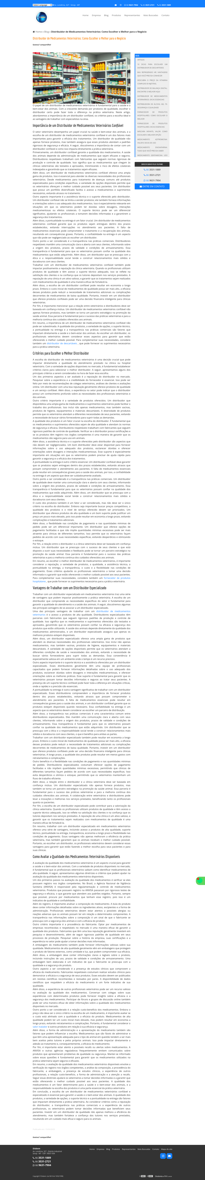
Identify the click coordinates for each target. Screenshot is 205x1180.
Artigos (140, 60)
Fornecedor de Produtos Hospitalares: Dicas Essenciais (152, 125)
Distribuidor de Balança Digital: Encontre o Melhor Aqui (152, 90)
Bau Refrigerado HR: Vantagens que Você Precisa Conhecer (152, 74)
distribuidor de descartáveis (62, 343)
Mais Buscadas (150, 15)
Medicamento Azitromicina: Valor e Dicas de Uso (152, 141)
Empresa (96, 15)
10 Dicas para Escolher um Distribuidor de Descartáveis (152, 66)
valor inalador (40, 1026)
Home (85, 15)
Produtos (116, 15)
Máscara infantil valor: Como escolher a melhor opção (152, 133)
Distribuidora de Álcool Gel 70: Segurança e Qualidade (152, 106)
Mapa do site (166, 1149)
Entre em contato (152, 186)
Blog (106, 15)
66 (164, 5)
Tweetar (37, 49)
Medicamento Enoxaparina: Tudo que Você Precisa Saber (152, 149)
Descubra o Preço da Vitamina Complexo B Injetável (152, 82)
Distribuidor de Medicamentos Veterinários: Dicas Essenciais (152, 98)
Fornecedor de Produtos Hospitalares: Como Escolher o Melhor (152, 115)
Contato (165, 15)
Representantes (132, 15)
